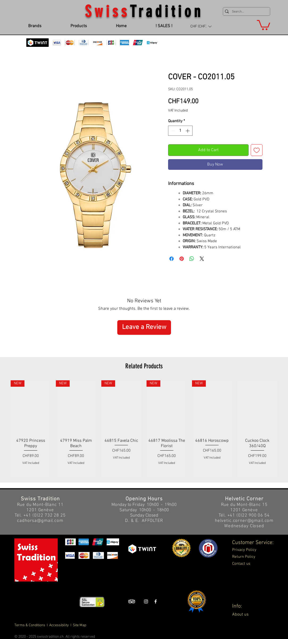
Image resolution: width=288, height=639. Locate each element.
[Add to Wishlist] (256, 150)
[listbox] (201, 26)
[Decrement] (172, 131)
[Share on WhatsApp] (192, 258)
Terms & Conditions (30, 625)
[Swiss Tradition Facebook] (155, 601)
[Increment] (188, 131)
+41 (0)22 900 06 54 (248, 515)
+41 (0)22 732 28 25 (44, 515)
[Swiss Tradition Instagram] (146, 601)
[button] (201, 26)
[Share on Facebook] (171, 258)
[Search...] (245, 11)
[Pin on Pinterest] (181, 258)
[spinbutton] (180, 131)
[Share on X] (202, 258)
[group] (144, 429)
